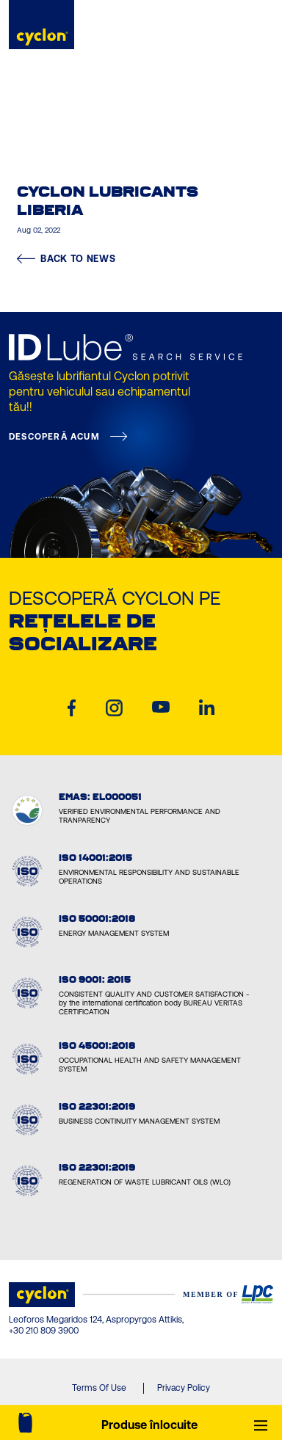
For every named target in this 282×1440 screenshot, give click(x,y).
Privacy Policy (183, 1388)
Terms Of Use (99, 1388)
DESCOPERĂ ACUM (54, 437)
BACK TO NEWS (66, 259)
